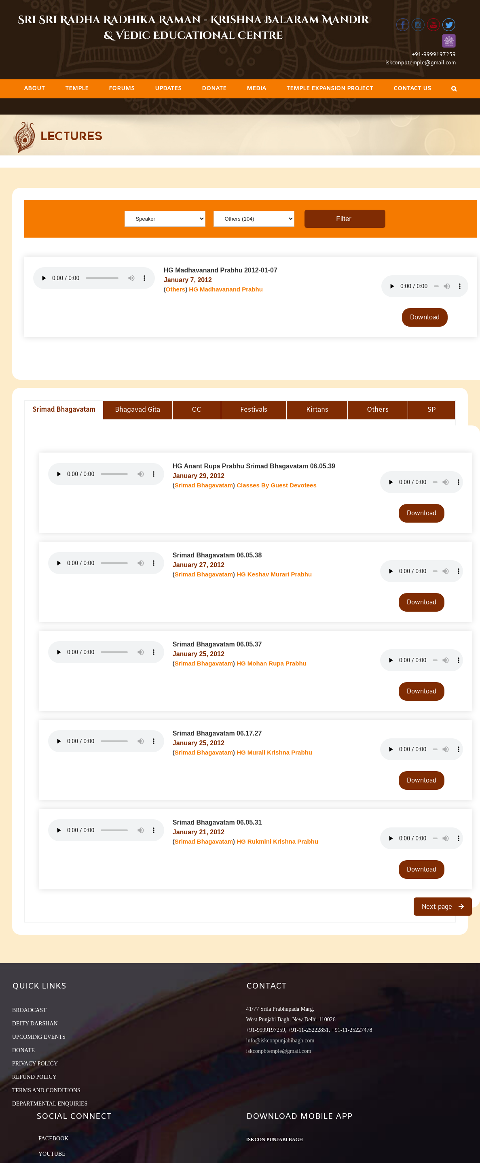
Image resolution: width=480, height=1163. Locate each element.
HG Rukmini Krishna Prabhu (277, 841)
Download (425, 317)
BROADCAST (29, 1010)
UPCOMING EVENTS (39, 1037)
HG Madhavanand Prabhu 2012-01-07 (220, 270)
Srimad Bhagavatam (204, 485)
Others (175, 289)
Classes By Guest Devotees (277, 485)
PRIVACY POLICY (35, 1064)
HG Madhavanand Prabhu (226, 289)
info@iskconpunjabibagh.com (280, 1041)
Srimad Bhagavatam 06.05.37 (217, 644)
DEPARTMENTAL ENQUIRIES (49, 1104)
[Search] (454, 88)
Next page (438, 906)
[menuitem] (34, 88)
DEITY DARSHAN (35, 1024)
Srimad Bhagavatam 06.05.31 (217, 822)
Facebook (53, 1138)
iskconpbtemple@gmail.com (420, 62)
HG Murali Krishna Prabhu (274, 752)
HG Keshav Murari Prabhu (274, 574)
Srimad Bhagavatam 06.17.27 (217, 733)
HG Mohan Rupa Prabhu (272, 663)
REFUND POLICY (34, 1077)
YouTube (52, 1154)
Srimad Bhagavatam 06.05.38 (217, 555)
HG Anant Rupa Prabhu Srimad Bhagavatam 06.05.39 (254, 466)
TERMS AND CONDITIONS (46, 1090)
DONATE (23, 1050)
